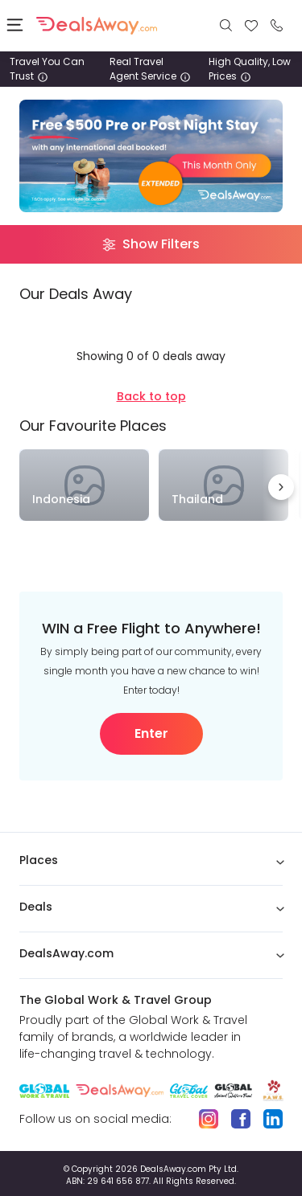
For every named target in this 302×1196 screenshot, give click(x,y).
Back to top (151, 396)
